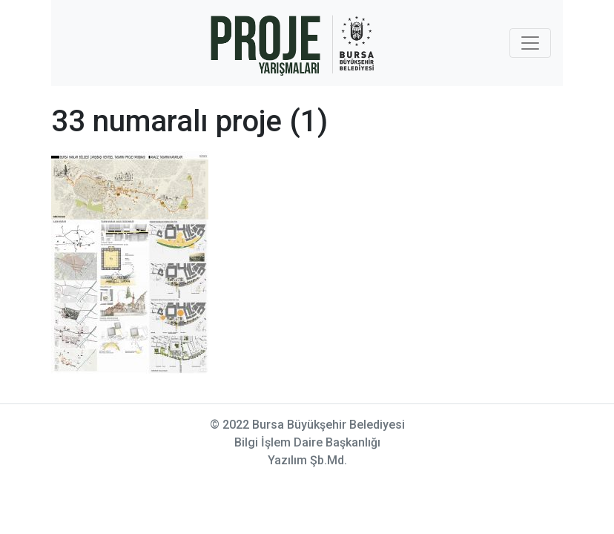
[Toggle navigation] (530, 43)
